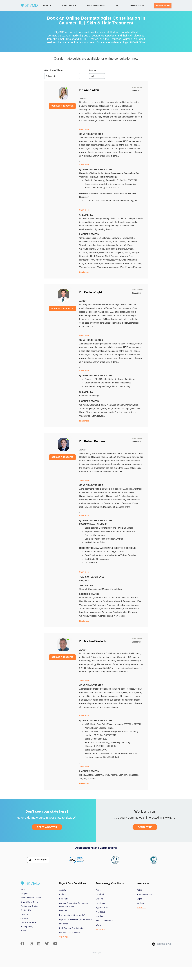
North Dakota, (112, 256)
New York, (116, 260)
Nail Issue (100, 912)
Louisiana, (94, 252)
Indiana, (122, 249)
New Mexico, (106, 241)
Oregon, (83, 263)
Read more (84, 272)
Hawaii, (125, 238)
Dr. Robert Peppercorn (94, 441)
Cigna (139, 899)
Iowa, (108, 249)
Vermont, (92, 267)
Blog (23, 889)
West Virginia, (126, 267)
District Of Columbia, (102, 238)
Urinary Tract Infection (69, 932)
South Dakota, (120, 241)
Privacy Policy (27, 926)
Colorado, (84, 249)
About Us (47, 5)
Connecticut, (85, 238)
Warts (98, 925)
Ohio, (124, 260)
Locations (25, 914)
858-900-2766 (137, 5)
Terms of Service (28, 922)
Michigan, (135, 252)
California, (129, 245)
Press (23, 931)
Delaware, (117, 238)
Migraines (63, 924)
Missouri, (95, 241)
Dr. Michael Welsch (92, 641)
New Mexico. (120, 616)
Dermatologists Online (31, 898)
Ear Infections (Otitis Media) (72, 915)
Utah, (139, 263)
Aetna (139, 890)
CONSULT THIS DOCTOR (62, 106)
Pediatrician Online (29, 906)
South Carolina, (122, 263)
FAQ (117, 5)
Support (24, 894)
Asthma (62, 894)
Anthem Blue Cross (146, 894)
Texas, (133, 263)
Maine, (127, 252)
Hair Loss (100, 903)
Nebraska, (124, 256)
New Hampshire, (87, 601)
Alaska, (93, 245)
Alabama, (101, 245)
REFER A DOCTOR (47, 827)
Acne (98, 890)
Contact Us (26, 910)
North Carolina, (97, 256)
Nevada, (107, 260)
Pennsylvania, (94, 263)
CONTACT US (145, 827)
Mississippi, (85, 241)
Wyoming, (84, 245)
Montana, (89, 598)
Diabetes (63, 911)
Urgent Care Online (29, 902)
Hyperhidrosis (102, 907)
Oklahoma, (132, 260)
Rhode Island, (108, 263)
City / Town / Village (53, 70)
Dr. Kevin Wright (90, 292)
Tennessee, (131, 241)
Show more (84, 129)
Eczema (99, 899)
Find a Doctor (69, 5)
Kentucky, (84, 252)
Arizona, (120, 245)
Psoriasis (100, 916)
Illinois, (114, 249)
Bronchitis (63, 899)
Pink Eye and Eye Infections (72, 928)
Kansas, (130, 249)
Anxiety (62, 890)
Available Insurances (96, 5)
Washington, (103, 267)
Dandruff (100, 894)
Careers (24, 918)
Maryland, (120, 252)
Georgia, (101, 249)
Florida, (93, 249)
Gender (92, 70)
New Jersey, (97, 260)
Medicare (141, 903)
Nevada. (101, 416)
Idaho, (132, 238)
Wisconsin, (114, 267)
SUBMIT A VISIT (163, 5)
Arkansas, (111, 245)
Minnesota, (84, 256)
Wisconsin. (93, 778)
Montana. (137, 267)
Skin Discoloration (104, 921)
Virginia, (83, 267)
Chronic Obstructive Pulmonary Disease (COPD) (73, 904)
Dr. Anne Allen (89, 90)
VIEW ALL (64, 937)
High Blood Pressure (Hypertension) (75, 919)
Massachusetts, (107, 252)
